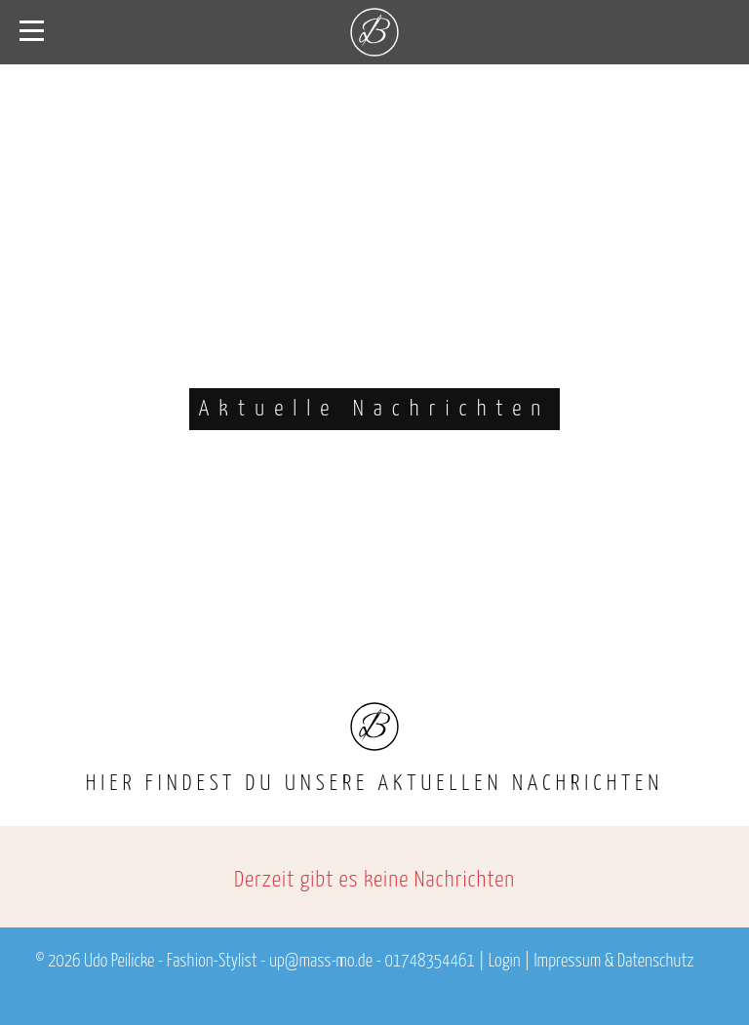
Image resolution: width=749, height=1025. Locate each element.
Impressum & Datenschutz (613, 961)
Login (505, 961)
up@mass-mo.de (321, 961)
